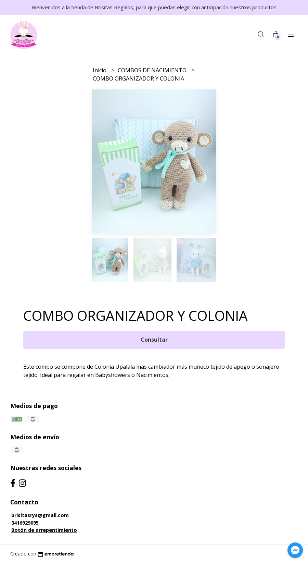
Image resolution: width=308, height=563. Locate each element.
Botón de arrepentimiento (44, 530)
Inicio (100, 70)
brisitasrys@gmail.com (40, 515)
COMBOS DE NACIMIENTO (153, 70)
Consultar (154, 339)
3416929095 (25, 522)
